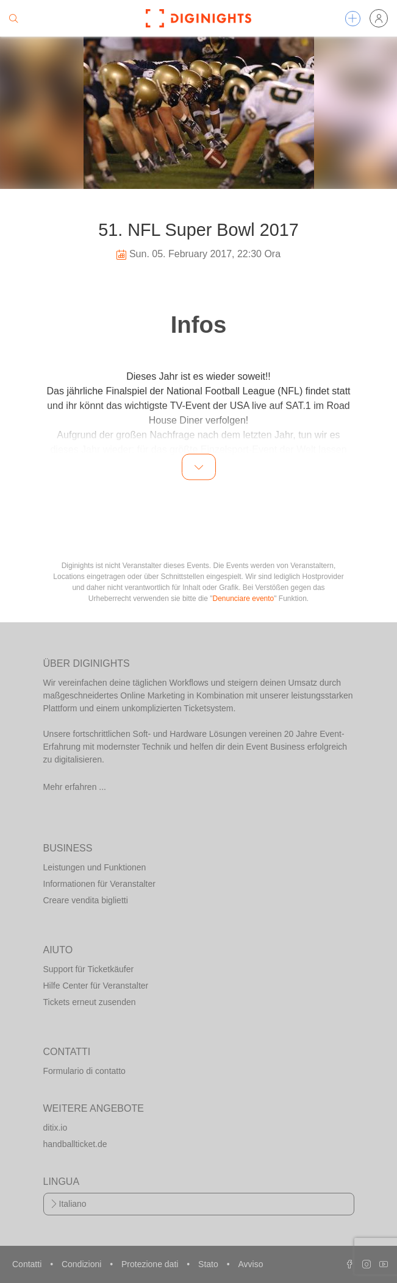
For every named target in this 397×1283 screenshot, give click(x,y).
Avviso (250, 1264)
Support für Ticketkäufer (88, 969)
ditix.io (55, 1127)
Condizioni (83, 1264)
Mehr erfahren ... (75, 787)
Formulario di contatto (84, 1071)
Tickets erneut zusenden (89, 1002)
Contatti (28, 1264)
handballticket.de (75, 1144)
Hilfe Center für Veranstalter (96, 985)
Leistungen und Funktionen (94, 867)
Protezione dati (151, 1264)
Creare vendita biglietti (85, 900)
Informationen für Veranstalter (99, 884)
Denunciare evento (243, 598)
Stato (209, 1264)
